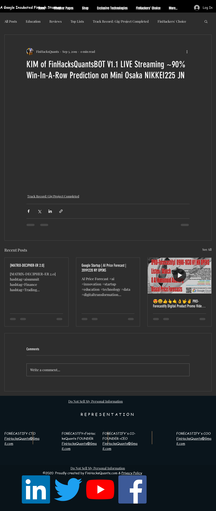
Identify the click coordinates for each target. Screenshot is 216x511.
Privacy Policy (131, 473)
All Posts (10, 21)
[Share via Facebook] (28, 211)
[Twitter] (68, 489)
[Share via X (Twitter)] (39, 211)
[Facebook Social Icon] (132, 489)
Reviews (55, 21)
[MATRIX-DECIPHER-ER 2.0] (27, 265)
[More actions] (187, 51)
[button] (206, 21)
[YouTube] (100, 489)
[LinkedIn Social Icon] (36, 489)
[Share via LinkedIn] (50, 211)
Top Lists (77, 21)
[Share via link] (61, 211)
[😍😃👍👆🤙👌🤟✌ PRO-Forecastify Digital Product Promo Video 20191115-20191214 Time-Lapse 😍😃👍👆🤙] (179, 275)
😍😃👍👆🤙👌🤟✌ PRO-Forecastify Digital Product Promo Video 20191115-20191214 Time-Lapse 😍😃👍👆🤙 (178, 303)
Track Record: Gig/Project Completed (121, 21)
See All (207, 249)
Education (33, 21)
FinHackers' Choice (172, 21)
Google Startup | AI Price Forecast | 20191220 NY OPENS (104, 268)
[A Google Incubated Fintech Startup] (40, 7)
